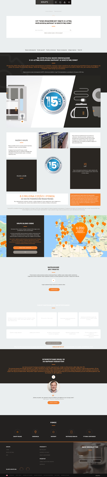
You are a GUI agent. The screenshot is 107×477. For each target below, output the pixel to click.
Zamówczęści (54, 289)
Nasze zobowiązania (30, 50)
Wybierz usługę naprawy (53, 343)
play (53, 101)
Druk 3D (80, 50)
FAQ (25, 252)
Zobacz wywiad (53, 402)
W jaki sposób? (41, 50)
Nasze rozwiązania (62, 50)
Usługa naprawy (72, 50)
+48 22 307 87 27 (58, 347)
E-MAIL (82, 455)
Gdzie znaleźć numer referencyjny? (53, 33)
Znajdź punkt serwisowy (25, 247)
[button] (64, 2)
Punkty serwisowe (51, 50)
